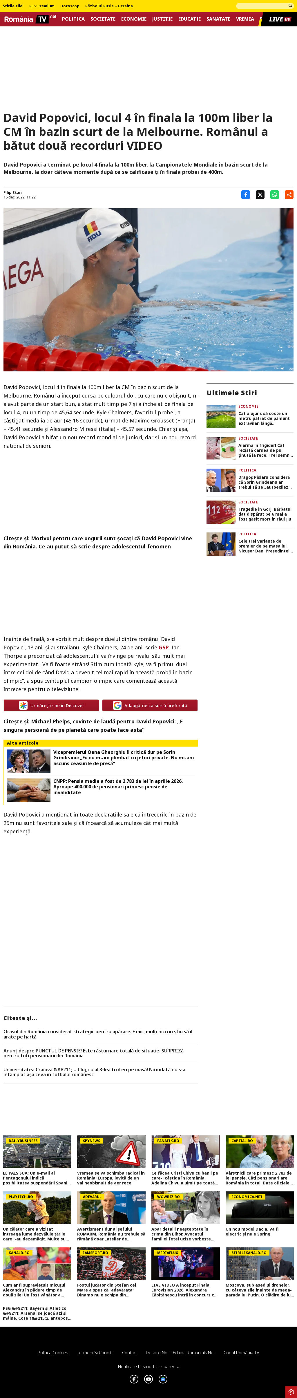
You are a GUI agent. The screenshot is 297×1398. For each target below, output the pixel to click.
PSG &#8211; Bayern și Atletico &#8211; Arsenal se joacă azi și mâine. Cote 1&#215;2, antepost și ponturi (36, 1313)
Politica (73, 19)
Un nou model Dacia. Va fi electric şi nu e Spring (252, 1232)
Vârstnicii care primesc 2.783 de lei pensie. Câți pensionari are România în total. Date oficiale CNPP (259, 1178)
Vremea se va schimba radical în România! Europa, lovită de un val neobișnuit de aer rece (111, 1178)
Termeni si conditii (95, 1352)
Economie (133, 19)
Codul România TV (241, 1352)
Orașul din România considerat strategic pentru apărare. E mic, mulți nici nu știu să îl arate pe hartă (97, 1034)
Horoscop (69, 6)
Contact (129, 1352)
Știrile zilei (13, 6)
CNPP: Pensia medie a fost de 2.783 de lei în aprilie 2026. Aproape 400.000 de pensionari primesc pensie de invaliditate (118, 787)
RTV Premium (42, 6)
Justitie (162, 19)
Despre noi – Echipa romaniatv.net (180, 1352)
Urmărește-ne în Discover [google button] (51, 705)
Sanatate (218, 19)
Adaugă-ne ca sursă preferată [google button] (150, 705)
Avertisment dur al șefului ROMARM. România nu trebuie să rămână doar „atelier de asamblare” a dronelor (111, 1234)
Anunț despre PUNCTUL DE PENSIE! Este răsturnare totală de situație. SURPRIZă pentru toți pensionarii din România (93, 1053)
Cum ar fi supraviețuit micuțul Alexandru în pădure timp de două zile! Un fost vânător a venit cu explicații (34, 1290)
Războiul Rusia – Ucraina (109, 6)
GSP (164, 647)
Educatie (189, 19)
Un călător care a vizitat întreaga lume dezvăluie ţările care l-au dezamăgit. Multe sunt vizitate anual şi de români (36, 1234)
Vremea (245, 19)
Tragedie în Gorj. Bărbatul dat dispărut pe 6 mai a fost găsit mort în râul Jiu (264, 514)
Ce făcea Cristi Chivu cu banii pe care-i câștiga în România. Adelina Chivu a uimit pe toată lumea (184, 1178)
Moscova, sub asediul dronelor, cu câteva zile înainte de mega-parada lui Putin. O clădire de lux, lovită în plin (260, 1290)
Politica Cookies (53, 1352)
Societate (102, 19)
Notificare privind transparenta (148, 1366)
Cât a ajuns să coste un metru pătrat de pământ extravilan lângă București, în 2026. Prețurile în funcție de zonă (264, 418)
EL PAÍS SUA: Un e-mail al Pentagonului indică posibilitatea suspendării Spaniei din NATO (37, 1178)
